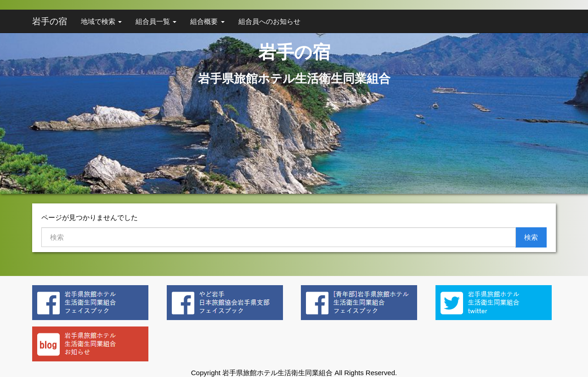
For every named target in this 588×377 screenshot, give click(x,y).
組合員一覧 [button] (156, 21)
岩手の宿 (49, 21)
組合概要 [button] (207, 21)
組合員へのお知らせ (269, 21)
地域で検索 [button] (101, 21)
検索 (531, 237)
